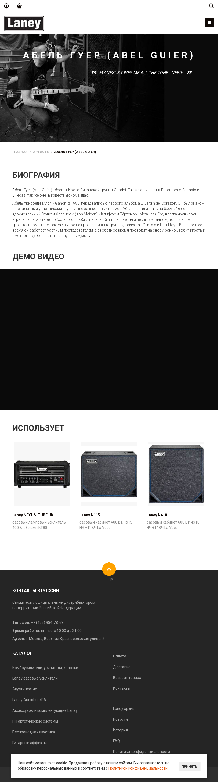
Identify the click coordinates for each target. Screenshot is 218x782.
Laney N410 (157, 515)
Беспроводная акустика (33, 732)
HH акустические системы (35, 721)
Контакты (121, 688)
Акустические (24, 689)
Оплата (119, 656)
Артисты (41, 152)
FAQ (116, 741)
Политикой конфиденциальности (138, 768)
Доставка (121, 667)
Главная (20, 152)
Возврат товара (127, 678)
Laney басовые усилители (35, 678)
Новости (120, 719)
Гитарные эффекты (29, 743)
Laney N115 (89, 515)
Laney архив (124, 708)
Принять (189, 767)
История (120, 730)
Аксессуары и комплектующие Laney (45, 710)
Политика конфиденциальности (141, 751)
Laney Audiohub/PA (29, 700)
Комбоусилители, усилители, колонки (45, 668)
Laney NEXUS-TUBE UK (32, 515)
